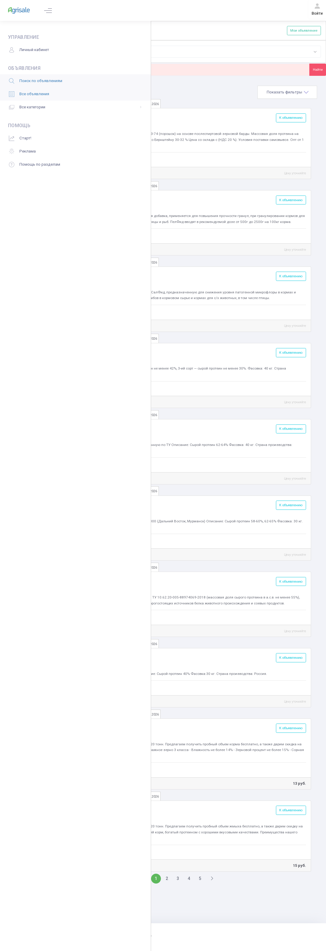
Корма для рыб (105, 198)
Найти (318, 69)
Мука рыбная (103, 427)
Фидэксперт (100, 235)
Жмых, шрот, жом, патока (115, 808)
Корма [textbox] (133, 51)
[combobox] (221, 52)
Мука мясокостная (109, 351)
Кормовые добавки (109, 274)
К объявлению (290, 118)
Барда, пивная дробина (113, 116)
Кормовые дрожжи (109, 656)
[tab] (287, 92)
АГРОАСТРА (100, 159)
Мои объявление (303, 30)
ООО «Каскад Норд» (107, 769)
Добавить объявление (102, 30)
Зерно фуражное (107, 726)
